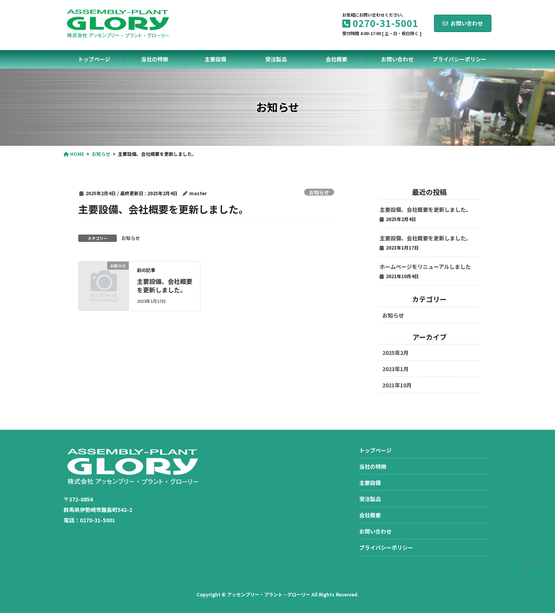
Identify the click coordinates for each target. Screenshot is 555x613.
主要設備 (370, 482)
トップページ (375, 450)
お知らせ (319, 192)
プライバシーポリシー (386, 547)
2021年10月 (397, 385)
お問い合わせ (462, 23)
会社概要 (370, 515)
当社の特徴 (372, 466)
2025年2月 (395, 352)
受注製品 (370, 499)
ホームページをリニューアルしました (425, 266)
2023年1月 (395, 369)
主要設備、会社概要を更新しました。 (164, 285)
